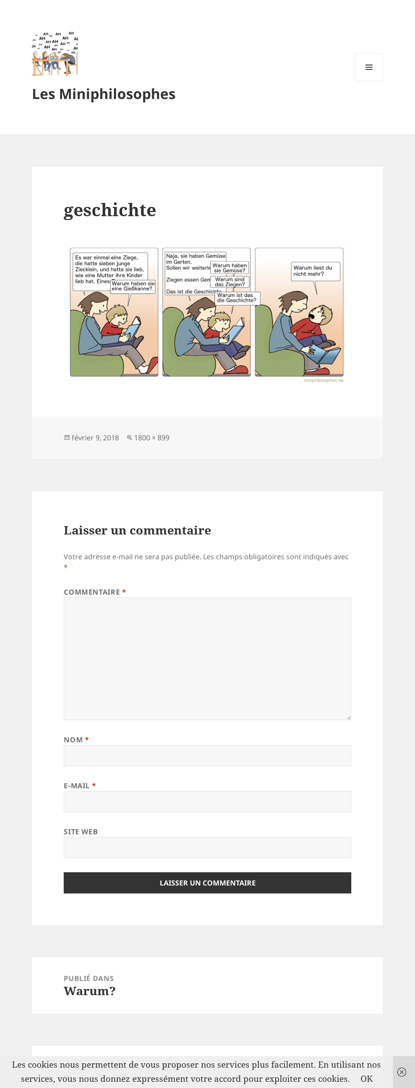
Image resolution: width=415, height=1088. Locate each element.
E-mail (80, 785)
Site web (81, 831)
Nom (76, 739)
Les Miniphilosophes (104, 93)
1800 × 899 (151, 438)
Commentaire (95, 592)
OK (367, 1078)
